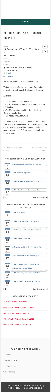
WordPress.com (34, 388)
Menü (26, 22)
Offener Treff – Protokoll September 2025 (18, 319)
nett (10, 76)
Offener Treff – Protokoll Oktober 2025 (17, 313)
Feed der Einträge (10, 360)
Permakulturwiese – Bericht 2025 (15, 302)
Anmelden (7, 355)
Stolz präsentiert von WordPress (25, 386)
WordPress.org (9, 372)
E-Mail (7, 73)
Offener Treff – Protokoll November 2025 (18, 308)
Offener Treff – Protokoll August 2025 (17, 325)
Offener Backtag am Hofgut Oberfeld (12, 149)
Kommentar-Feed (10, 366)
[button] (45, 51)
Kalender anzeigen (40, 197)
